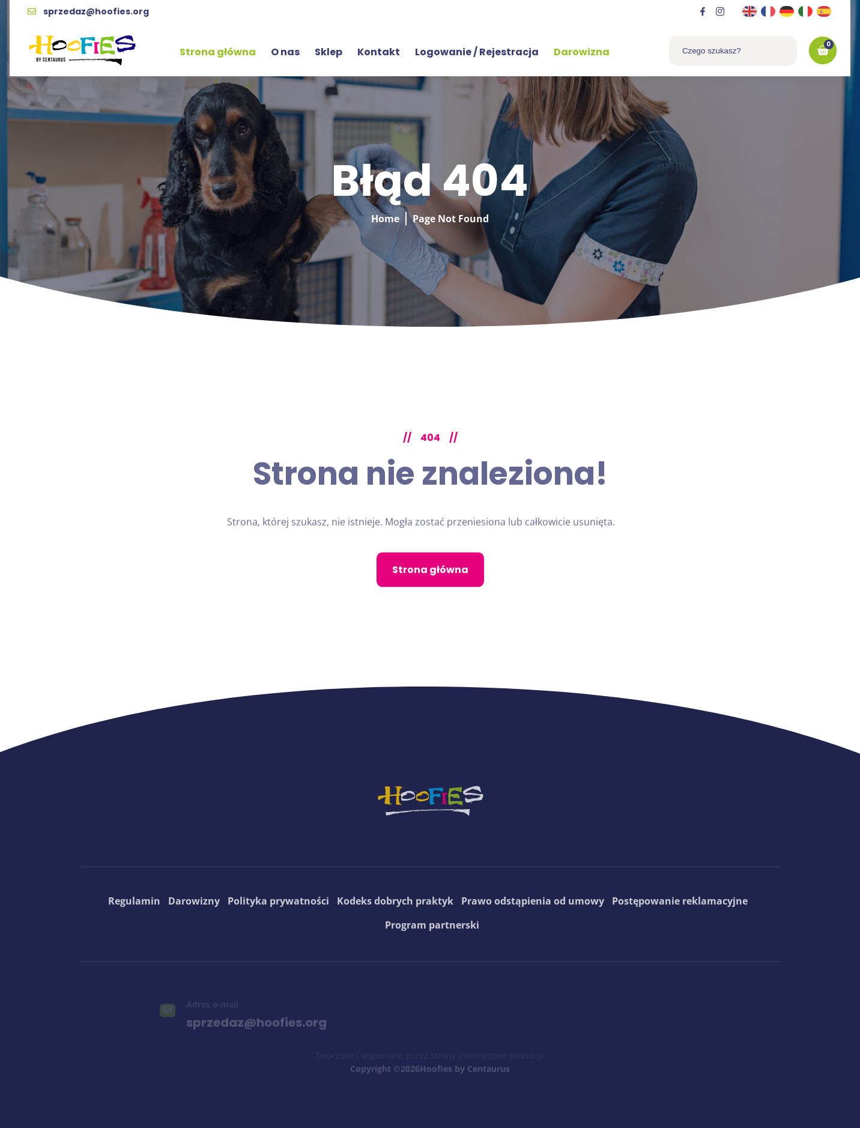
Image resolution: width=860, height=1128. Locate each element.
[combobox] (733, 50)
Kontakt (378, 52)
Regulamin (134, 938)
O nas (285, 52)
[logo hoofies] (82, 50)
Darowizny (194, 938)
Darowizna (582, 52)
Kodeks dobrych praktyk (395, 938)
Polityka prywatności (278, 938)
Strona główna (218, 52)
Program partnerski (432, 962)
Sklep (328, 52)
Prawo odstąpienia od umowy (532, 938)
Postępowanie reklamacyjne (680, 938)
